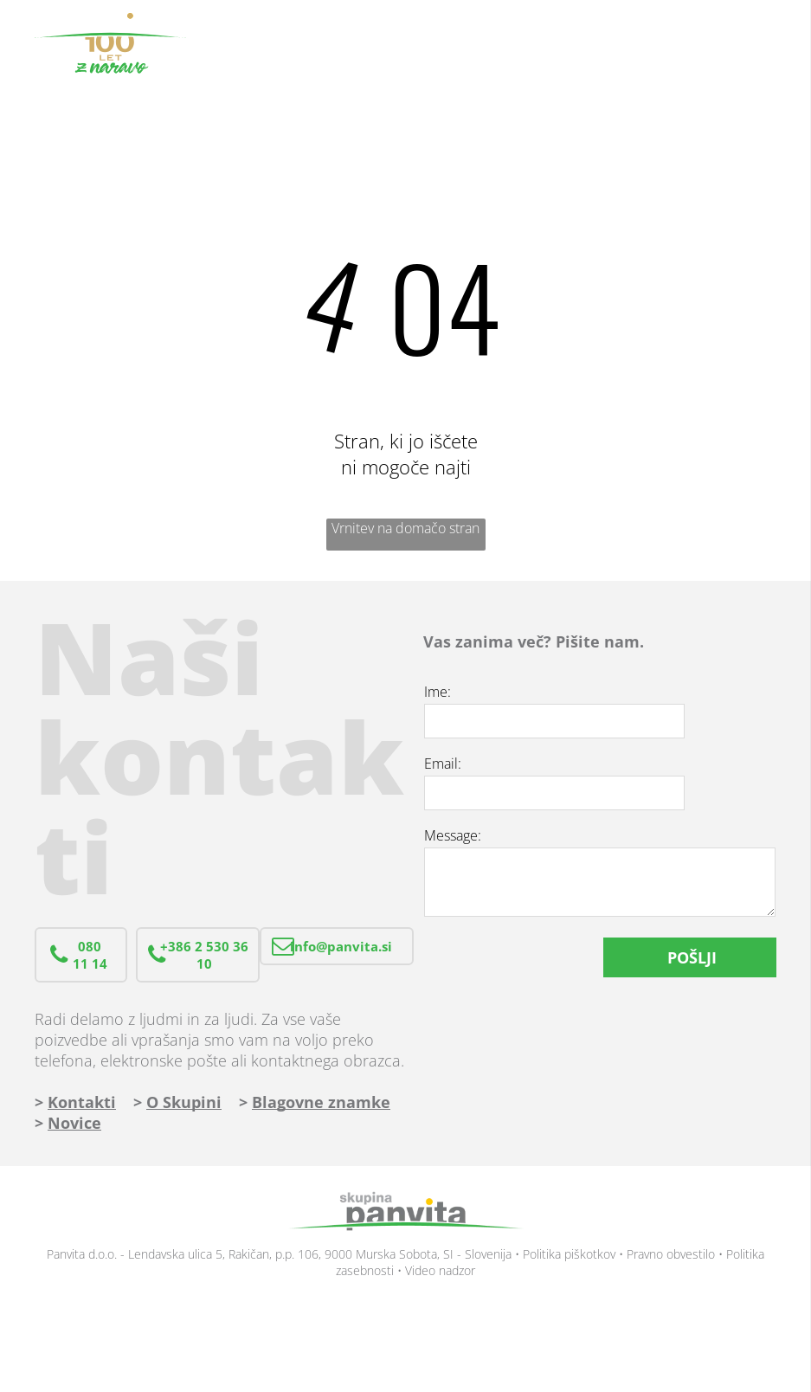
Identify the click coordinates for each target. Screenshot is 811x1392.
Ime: (437, 691)
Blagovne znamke (321, 1102)
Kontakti (82, 1102)
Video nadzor (440, 1270)
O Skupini (184, 1102)
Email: (442, 763)
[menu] (772, 43)
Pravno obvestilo (671, 1254)
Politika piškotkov (569, 1254)
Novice (74, 1122)
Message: (452, 835)
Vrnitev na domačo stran (405, 528)
